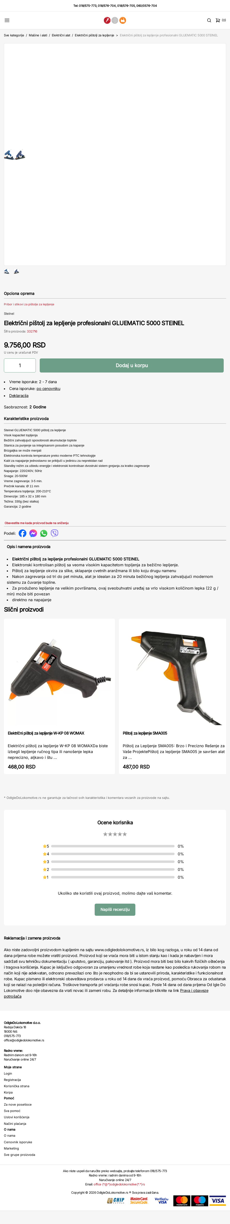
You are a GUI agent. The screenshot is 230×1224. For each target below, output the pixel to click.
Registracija (12, 1095)
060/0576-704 (146, 6)
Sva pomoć (12, 1126)
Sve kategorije (14, 35)
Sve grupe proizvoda (19, 1170)
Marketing (11, 1164)
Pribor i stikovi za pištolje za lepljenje (29, 320)
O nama (9, 1151)
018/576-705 (126, 6)
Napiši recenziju (115, 925)
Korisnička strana (16, 1101)
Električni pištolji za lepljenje (94, 35)
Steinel (9, 329)
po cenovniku (48, 404)
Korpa (8, 1108)
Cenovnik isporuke (18, 1157)
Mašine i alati (38, 35)
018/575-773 (87, 6)
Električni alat (61, 35)
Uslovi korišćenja (16, 1133)
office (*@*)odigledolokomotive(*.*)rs (119, 1200)
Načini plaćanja (15, 1139)
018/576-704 (107, 6)
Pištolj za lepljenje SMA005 (145, 748)
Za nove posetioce (18, 1120)
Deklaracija (19, 411)
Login (8, 1089)
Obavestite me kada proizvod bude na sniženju (37, 538)
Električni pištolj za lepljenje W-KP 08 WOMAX (46, 748)
